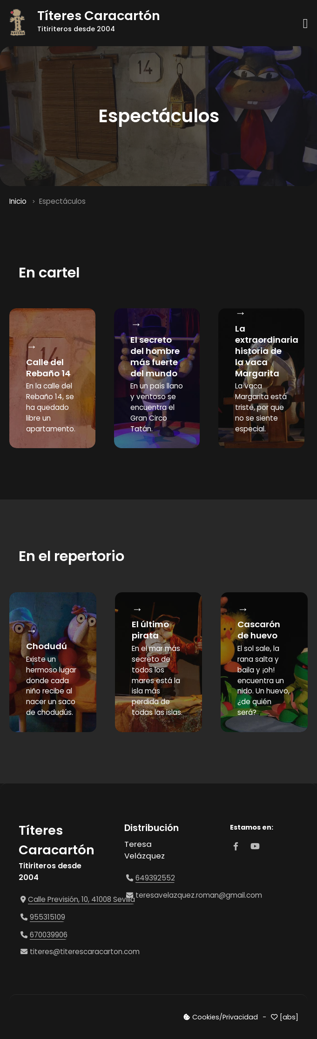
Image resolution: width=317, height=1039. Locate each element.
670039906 (48, 935)
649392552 (155, 878)
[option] (53, 662)
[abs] (289, 1017)
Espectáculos (62, 201)
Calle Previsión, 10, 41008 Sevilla (81, 899)
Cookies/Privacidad (225, 1017)
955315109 (47, 917)
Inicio (18, 201)
